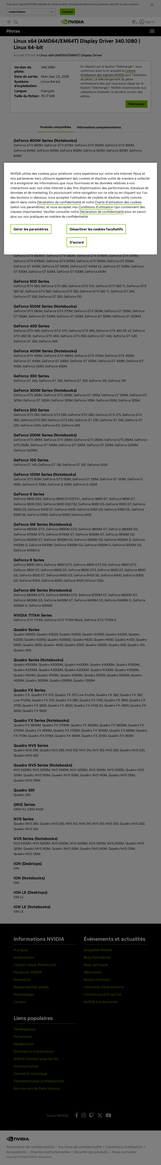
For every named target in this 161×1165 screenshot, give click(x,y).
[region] (80, 209)
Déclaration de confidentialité (59, 202)
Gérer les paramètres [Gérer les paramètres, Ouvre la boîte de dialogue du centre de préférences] (31, 229)
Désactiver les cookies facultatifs (96, 229)
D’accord (77, 242)
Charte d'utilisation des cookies (118, 202)
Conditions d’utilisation (96, 207)
